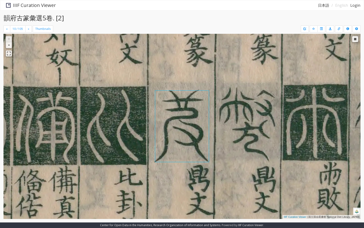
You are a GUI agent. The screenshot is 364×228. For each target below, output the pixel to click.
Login (355, 5)
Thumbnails (43, 29)
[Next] (28, 28)
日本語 (323, 5)
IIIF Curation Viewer (29, 5)
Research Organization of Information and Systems (186, 225)
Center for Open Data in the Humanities (126, 225)
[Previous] (6, 28)
